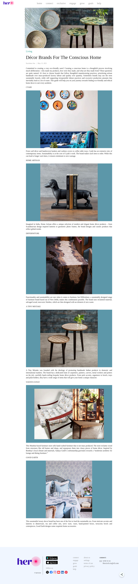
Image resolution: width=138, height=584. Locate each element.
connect (49, 3)
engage (72, 3)
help (99, 3)
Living (29, 51)
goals (90, 3)
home (39, 3)
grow (82, 3)
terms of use (88, 563)
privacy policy (89, 566)
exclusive (61, 3)
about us (87, 558)
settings (87, 560)
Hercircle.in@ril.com (111, 563)
